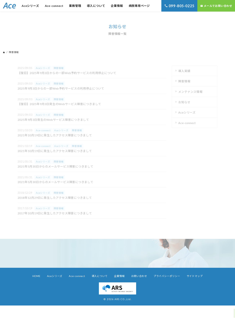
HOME (36, 276)
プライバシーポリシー (167, 276)
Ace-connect (54, 5)
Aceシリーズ (30, 5)
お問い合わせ (139, 276)
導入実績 (184, 71)
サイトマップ (195, 276)
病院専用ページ (139, 5)
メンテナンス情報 (190, 91)
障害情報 (184, 81)
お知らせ (184, 102)
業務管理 (75, 5)
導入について (96, 5)
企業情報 (117, 5)
